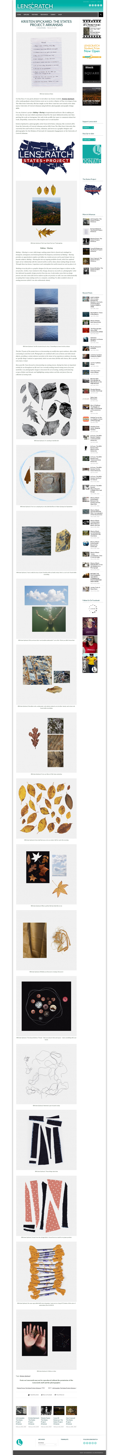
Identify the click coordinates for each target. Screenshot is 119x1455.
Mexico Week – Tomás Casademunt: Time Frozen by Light (96, 555)
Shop (60, 14)
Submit (53, 14)
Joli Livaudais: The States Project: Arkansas (64, 1388)
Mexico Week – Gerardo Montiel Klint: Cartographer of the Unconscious (96, 512)
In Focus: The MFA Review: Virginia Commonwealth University (96, 438)
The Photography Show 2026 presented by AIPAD (96, 330)
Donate (86, 127)
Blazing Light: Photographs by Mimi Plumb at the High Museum (96, 381)
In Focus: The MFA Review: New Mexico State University (96, 448)
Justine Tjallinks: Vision (95, 363)
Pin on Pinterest (60, 1394)
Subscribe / (86, 1)
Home (19, 14)
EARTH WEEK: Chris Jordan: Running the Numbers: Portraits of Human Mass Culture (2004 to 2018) (96, 301)
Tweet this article (34, 1394)
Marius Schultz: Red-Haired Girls (95, 321)
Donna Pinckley (42, 27)
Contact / (94, 1)
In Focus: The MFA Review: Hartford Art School (96, 478)
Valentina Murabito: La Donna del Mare (96, 339)
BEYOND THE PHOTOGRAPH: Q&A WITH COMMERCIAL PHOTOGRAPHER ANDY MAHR (96, 577)
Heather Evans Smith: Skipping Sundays (95, 428)
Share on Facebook (47, 1394)
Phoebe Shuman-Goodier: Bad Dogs (96, 390)
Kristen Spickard (25, 1376)
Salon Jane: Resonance (93, 398)
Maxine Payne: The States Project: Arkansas (29, 1388)
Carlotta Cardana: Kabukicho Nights (96, 355)
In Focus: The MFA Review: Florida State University (96, 469)
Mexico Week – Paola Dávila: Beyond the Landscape (95, 544)
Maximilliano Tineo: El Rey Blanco (96, 313)
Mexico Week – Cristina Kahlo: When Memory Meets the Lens (95, 523)
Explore (26, 14)
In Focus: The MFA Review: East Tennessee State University (96, 459)
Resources (44, 14)
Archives (41, 1442)
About (99, 1)
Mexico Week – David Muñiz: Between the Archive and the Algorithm (95, 501)
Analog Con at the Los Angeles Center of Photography (96, 419)
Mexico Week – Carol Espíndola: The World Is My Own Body (95, 533)
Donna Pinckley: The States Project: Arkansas (96, 269)
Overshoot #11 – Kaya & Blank (95, 371)
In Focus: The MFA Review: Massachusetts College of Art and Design (96, 488)
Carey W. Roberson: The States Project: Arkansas (58, 1420)
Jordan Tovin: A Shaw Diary (95, 588)
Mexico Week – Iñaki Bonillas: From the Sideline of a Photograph (96, 565)
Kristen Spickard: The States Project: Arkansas (96, 230)
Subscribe (86, 139)
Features (35, 14)
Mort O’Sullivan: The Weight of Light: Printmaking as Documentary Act (96, 408)
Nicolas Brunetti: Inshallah (95, 347)
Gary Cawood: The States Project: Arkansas (70, 1420)
